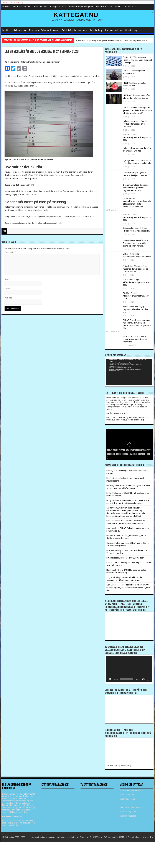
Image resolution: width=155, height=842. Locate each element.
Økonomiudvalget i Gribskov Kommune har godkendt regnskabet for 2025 (135, 188)
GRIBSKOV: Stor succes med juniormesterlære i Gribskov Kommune (135, 339)
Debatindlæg (96, 30)
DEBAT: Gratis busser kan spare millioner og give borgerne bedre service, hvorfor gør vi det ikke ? (129, 454)
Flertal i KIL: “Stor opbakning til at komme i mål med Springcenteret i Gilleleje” (137, 60)
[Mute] (143, 679)
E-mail (7, 288)
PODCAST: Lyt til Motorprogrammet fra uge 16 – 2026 (137, 137)
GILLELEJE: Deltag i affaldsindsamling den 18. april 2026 (136, 282)
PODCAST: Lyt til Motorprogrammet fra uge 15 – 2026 (137, 217)
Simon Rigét (111, 558)
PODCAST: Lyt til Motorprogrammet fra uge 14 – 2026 (137, 296)
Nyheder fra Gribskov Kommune (44, 30)
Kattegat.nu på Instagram (81, 6)
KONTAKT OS (40, 6)
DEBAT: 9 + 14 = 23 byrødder (131, 558)
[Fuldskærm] (148, 679)
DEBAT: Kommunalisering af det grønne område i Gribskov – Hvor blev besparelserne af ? (111, 40)
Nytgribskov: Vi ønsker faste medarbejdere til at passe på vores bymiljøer (135, 269)
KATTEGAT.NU (76, 14)
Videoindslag (131, 30)
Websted (8, 298)
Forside (5, 30)
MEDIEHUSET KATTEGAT (108, 6)
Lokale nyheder (19, 30)
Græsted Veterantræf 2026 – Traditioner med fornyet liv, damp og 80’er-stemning (135, 243)
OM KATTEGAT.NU (22, 6)
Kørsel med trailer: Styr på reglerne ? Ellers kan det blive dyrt (135, 309)
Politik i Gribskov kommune (74, 30)
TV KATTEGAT (130, 6)
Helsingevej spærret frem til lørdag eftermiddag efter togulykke (135, 124)
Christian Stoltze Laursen (117, 543)
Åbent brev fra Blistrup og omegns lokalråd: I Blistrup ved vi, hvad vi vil (128, 588)
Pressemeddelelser (113, 30)
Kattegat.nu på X (58, 6)
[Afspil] (110, 679)
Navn (7, 279)
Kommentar (10, 252)
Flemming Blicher (113, 570)
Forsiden (6, 6)
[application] (129, 372)
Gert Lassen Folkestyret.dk (120, 585)
